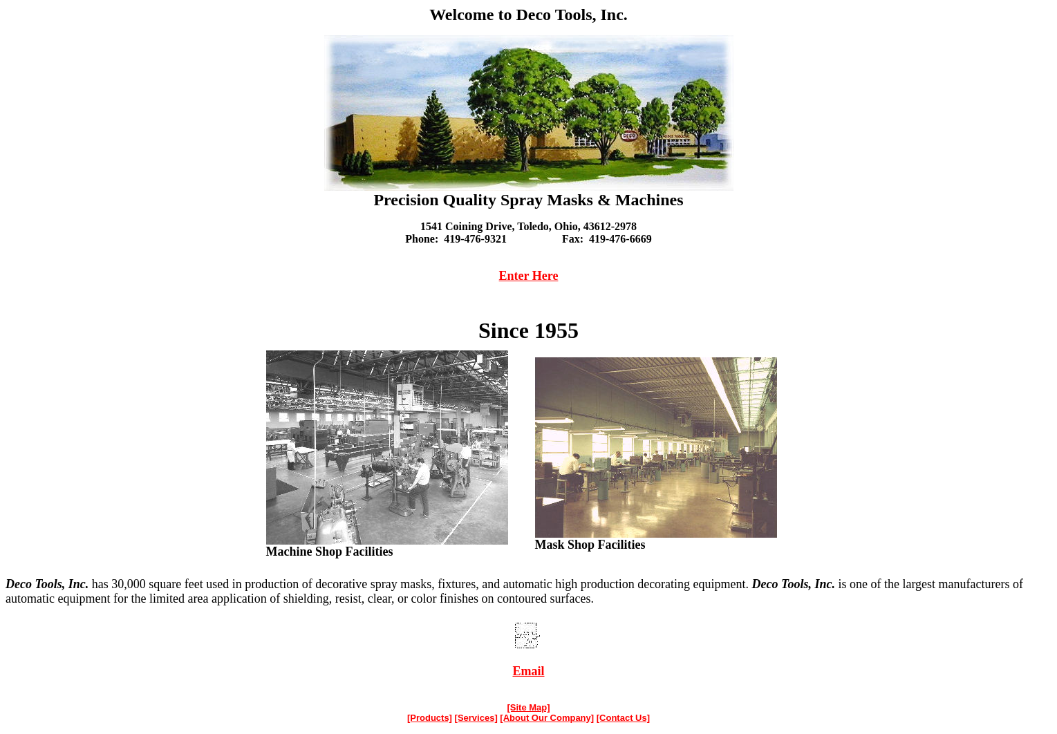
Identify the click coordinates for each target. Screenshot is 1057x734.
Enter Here (529, 276)
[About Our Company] (547, 718)
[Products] (429, 718)
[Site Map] (528, 707)
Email (528, 671)
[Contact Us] (623, 718)
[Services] (476, 718)
